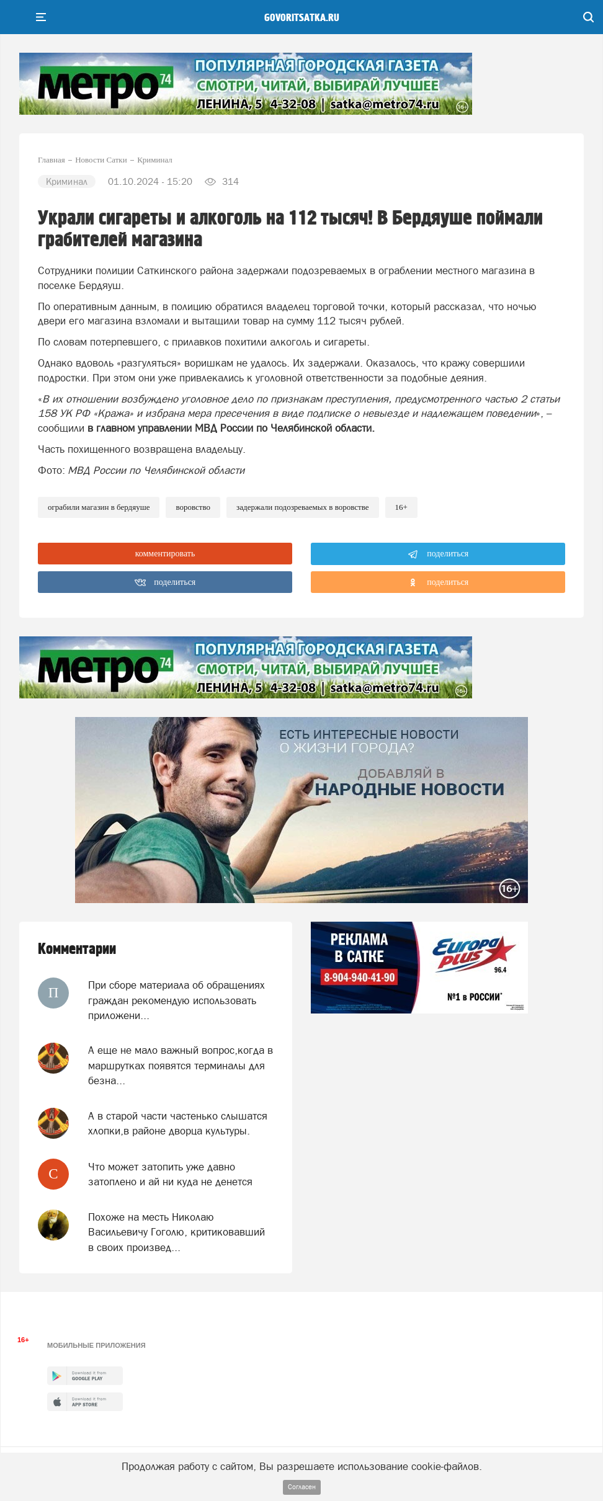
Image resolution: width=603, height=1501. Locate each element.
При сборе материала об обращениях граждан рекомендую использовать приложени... (176, 1000)
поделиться (438, 554)
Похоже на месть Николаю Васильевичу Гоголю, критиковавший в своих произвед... (176, 1232)
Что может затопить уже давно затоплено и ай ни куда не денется (170, 1174)
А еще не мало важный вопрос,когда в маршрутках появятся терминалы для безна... (180, 1065)
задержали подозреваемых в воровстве (302, 507)
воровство (193, 507)
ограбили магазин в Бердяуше (99, 507)
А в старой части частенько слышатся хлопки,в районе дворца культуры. (177, 1123)
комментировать (165, 553)
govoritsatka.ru (301, 18)
